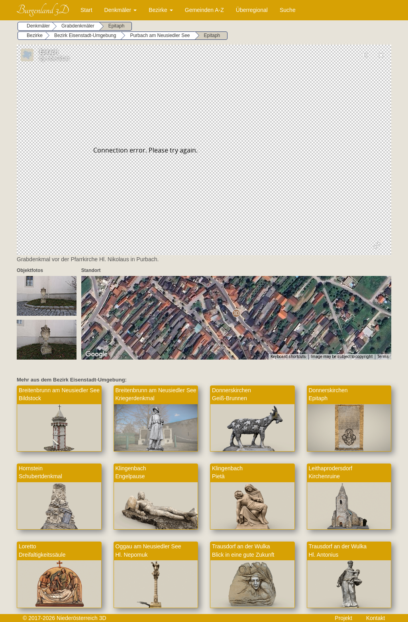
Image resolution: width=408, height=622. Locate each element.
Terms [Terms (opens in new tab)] (383, 356)
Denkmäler (120, 10)
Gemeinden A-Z (204, 10)
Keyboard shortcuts (288, 356)
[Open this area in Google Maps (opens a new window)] (96, 354)
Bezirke (161, 10)
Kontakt (375, 618)
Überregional (252, 10)
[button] (236, 313)
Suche (288, 10)
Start (86, 10)
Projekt (343, 618)
